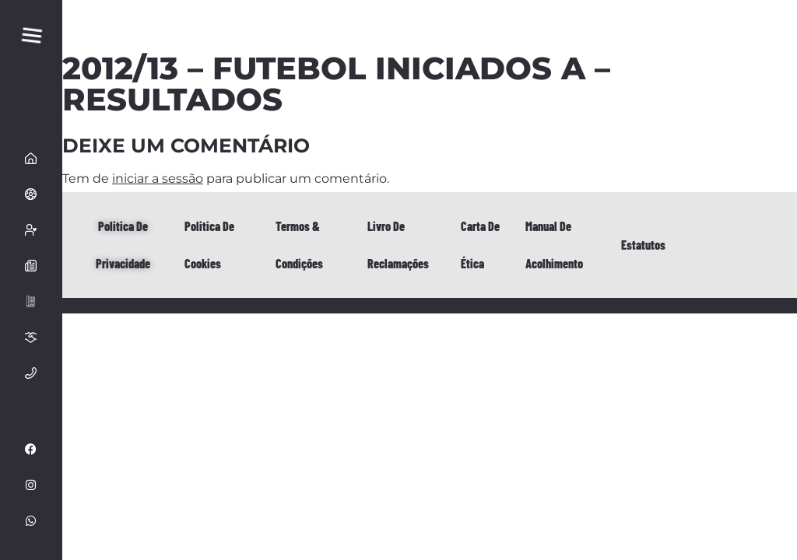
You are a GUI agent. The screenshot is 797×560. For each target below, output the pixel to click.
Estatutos (643, 244)
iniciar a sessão (157, 178)
